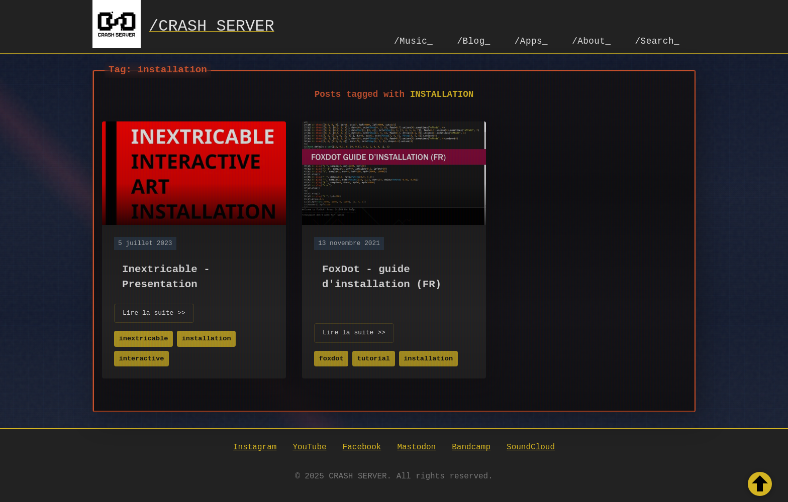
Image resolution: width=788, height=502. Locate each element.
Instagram (254, 446)
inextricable (143, 337)
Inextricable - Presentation (166, 275)
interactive (141, 357)
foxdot (331, 357)
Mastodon (416, 446)
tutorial (373, 357)
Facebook (362, 446)
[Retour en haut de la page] (760, 484)
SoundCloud (531, 446)
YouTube (309, 446)
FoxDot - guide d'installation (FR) (381, 275)
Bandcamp (471, 446)
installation (206, 337)
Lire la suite (154, 312)
